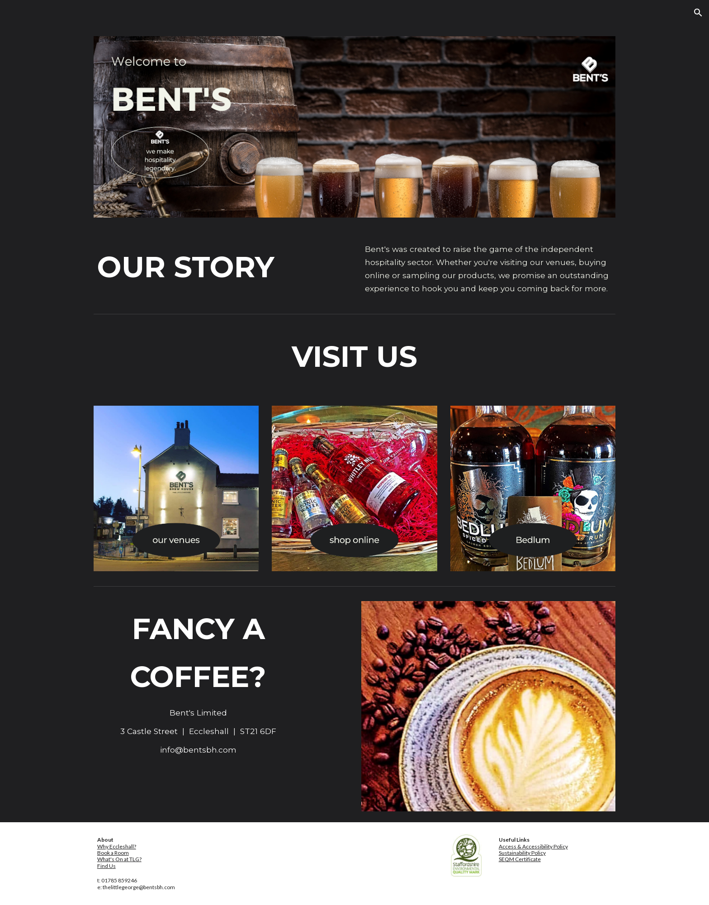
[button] (698, 13)
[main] (198, 267)
